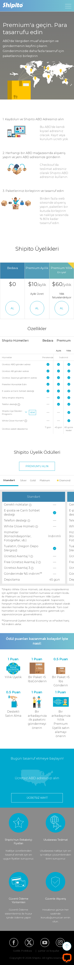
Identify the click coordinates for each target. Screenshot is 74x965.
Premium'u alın (37, 466)
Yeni (32, 412)
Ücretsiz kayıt (37, 797)
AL (12, 308)
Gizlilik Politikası (22, 950)
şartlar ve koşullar (48, 950)
